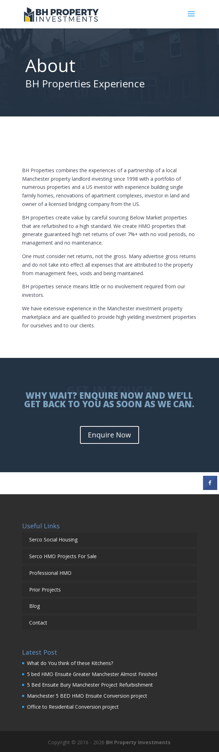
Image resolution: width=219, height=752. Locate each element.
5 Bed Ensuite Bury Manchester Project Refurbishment (90, 684)
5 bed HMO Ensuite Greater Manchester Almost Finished (92, 674)
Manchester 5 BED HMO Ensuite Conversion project (88, 695)
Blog (34, 606)
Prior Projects (45, 589)
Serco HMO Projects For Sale (63, 556)
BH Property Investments (138, 742)
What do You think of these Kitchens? (70, 663)
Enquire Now (109, 435)
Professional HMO (50, 573)
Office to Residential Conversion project (73, 706)
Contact (38, 622)
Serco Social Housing (53, 539)
